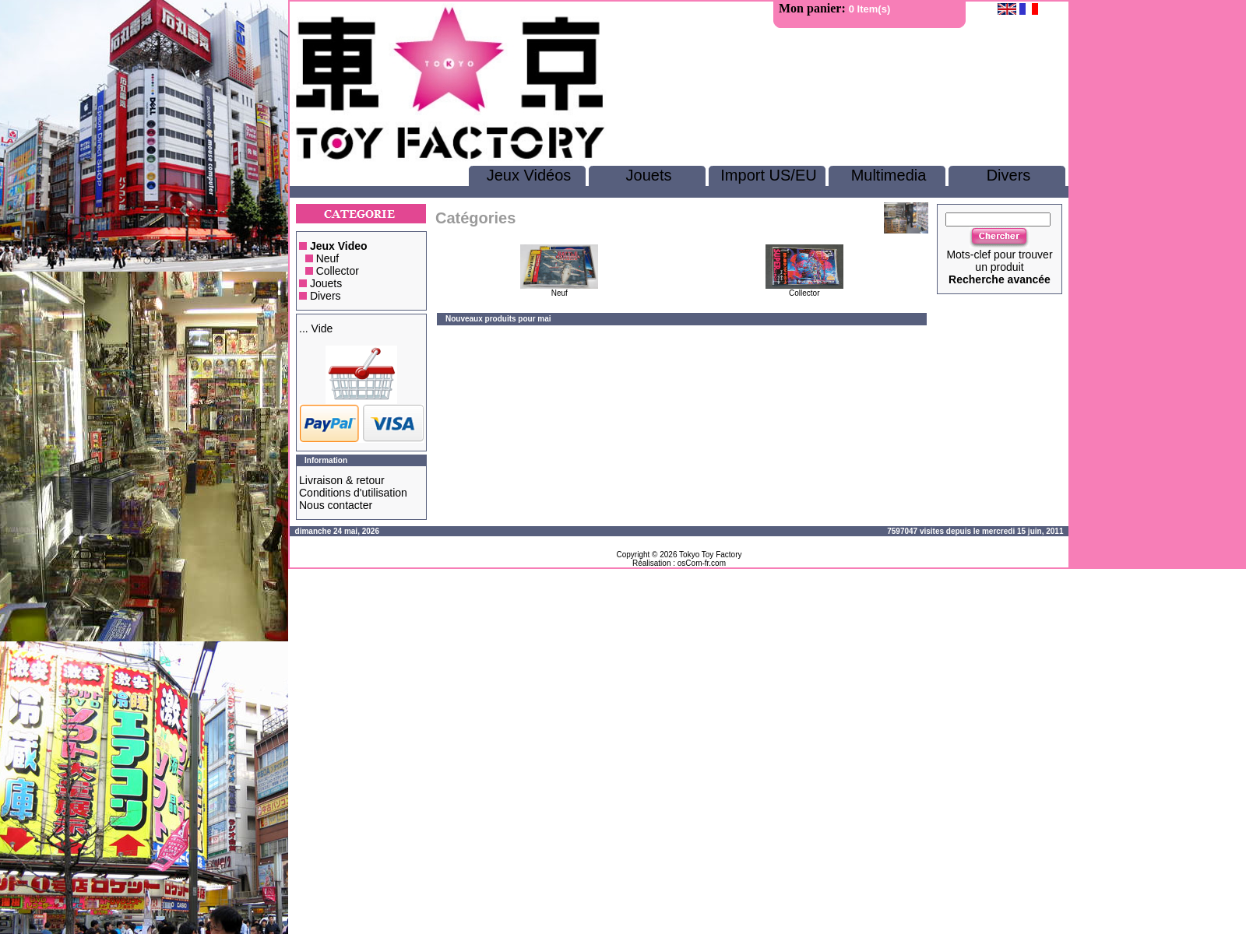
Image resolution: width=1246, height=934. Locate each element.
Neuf (328, 258)
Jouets (649, 175)
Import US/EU (768, 175)
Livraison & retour (342, 480)
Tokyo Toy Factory (710, 554)
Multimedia (889, 175)
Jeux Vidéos (529, 175)
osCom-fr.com (702, 563)
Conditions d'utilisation (353, 492)
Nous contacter (335, 505)
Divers (1009, 175)
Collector (337, 271)
